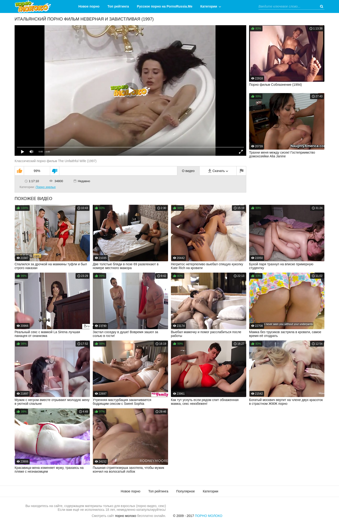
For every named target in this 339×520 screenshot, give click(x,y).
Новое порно (89, 6)
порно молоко (125, 516)
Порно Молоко (208, 516)
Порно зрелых (46, 187)
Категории (208, 6)
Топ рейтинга (118, 6)
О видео (188, 171)
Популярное (185, 491)
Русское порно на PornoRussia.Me (165, 6)
